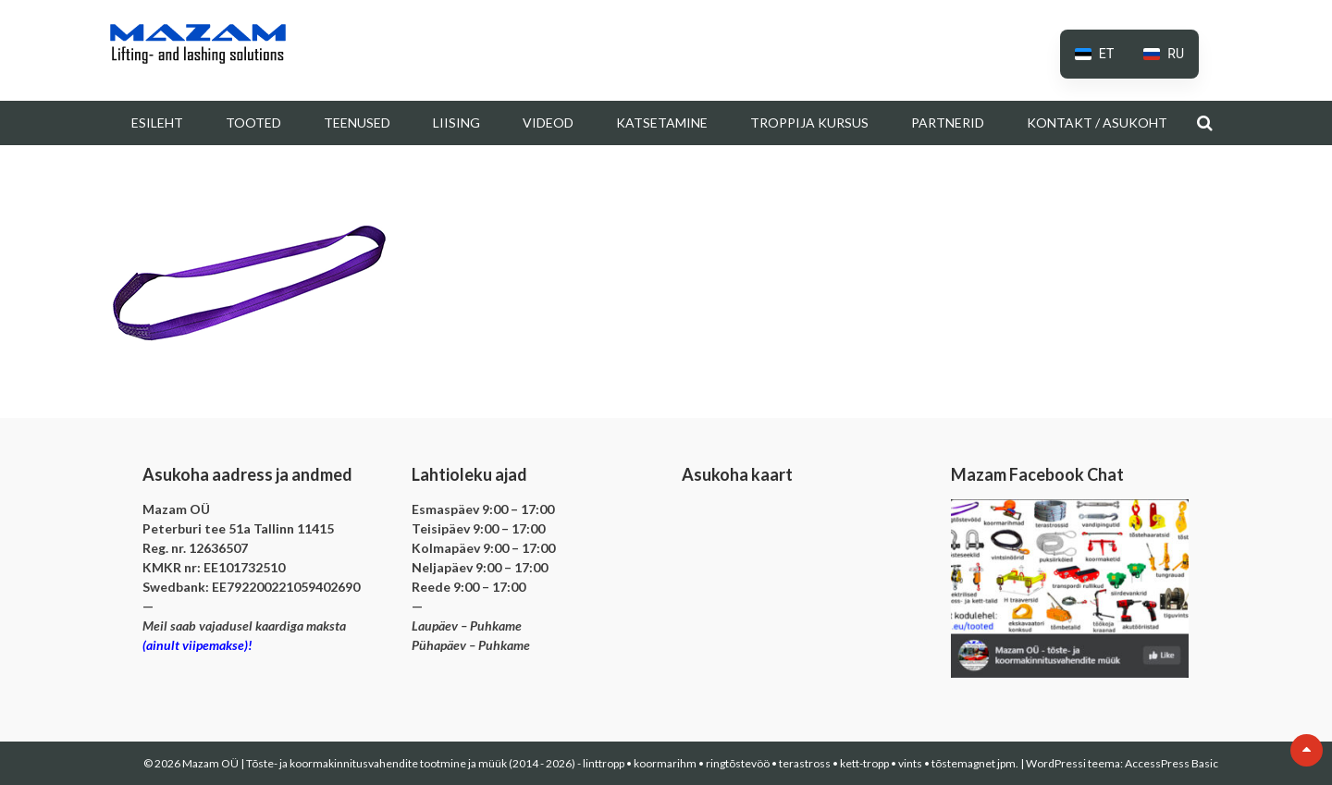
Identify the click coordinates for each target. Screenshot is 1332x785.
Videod (548, 122)
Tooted (253, 122)
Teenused (357, 122)
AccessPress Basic (1171, 763)
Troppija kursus (809, 122)
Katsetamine (662, 122)
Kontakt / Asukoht (1097, 122)
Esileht (157, 122)
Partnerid (947, 122)
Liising (456, 122)
